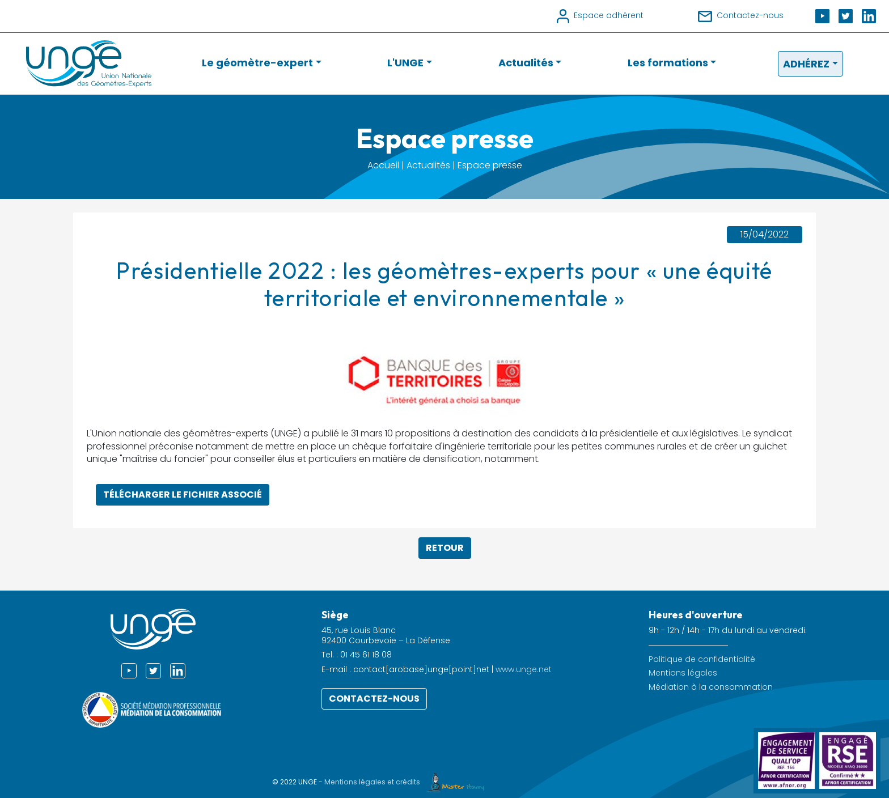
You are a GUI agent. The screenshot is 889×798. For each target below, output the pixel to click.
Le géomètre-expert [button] (257, 63)
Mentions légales (683, 673)
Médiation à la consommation (711, 687)
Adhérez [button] (806, 64)
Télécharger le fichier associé (182, 494)
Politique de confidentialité (702, 659)
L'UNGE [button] (405, 63)
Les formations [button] (668, 63)
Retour (445, 547)
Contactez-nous (374, 698)
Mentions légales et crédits (407, 782)
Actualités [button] (525, 63)
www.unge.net (524, 669)
